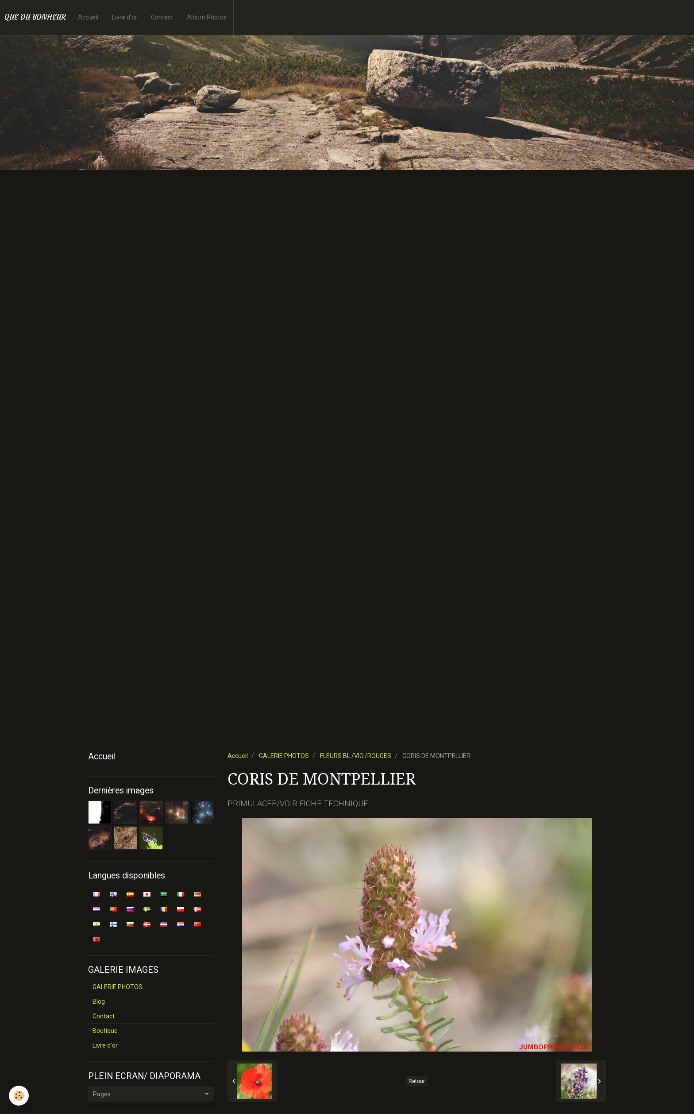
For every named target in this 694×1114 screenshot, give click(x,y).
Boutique (105, 1030)
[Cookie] (19, 1096)
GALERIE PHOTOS (284, 755)
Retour (417, 1081)
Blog (99, 1001)
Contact (162, 17)
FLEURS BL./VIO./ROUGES (355, 755)
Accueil (88, 17)
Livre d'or (124, 17)
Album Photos (207, 17)
